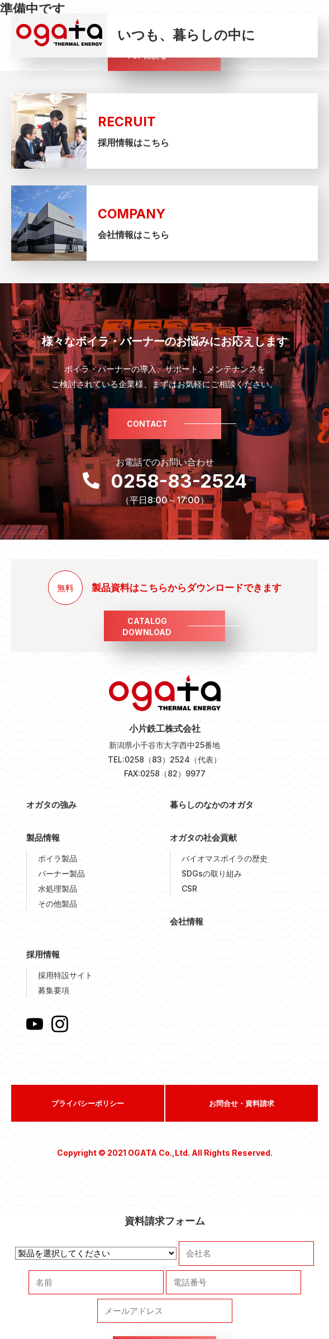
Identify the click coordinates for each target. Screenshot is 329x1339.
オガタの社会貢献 (203, 837)
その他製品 (57, 903)
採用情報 (43, 954)
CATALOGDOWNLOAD (146, 626)
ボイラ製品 (57, 858)
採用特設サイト (65, 975)
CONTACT (147, 423)
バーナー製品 (61, 873)
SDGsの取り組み (212, 873)
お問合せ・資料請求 (241, 1103)
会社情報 (186, 921)
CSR (189, 888)
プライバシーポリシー (87, 1103)
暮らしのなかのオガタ (212, 804)
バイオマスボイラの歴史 (225, 858)
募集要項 (53, 990)
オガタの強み (51, 804)
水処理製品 (57, 888)
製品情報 (43, 837)
